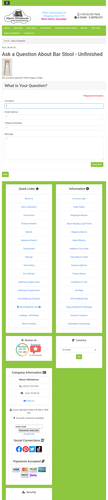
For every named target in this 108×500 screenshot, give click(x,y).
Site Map (79, 290)
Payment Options (79, 265)
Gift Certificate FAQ (79, 298)
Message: (9, 134)
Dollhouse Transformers (29, 290)
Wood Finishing (29, 324)
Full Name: (9, 101)
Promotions (46, 28)
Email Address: (11, 112)
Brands (84, 28)
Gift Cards (95, 28)
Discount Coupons (79, 315)
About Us (29, 198)
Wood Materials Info (29, 307)
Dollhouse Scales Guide (66, 28)
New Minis (31, 28)
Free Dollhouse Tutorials (29, 298)
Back (5, 174)
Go (79, 356)
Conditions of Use (79, 282)
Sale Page (18, 28)
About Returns (79, 240)
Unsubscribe (28, 434)
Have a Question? (12, 33)
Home (6, 28)
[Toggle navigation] (7, 3)
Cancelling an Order (79, 257)
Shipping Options (79, 232)
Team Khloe (28, 265)
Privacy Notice (79, 273)
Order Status (79, 207)
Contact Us (29, 33)
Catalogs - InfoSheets (29, 315)
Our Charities (29, 273)
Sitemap (29, 257)
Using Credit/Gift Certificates (79, 307)
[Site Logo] (19, 16)
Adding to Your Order (79, 248)
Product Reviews (29, 223)
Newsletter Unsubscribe (79, 324)
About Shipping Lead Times (79, 223)
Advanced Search (29, 240)
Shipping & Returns (79, 215)
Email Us (29, 401)
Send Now (97, 164)
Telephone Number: (13, 123)
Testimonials (29, 248)
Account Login (79, 198)
